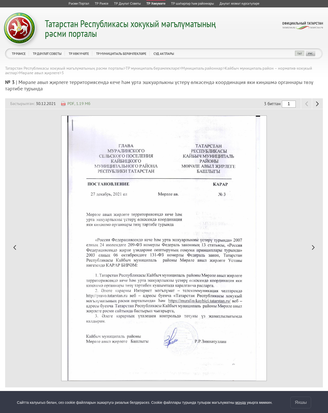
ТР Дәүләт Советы (47, 53)
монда (240, 402)
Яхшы (301, 402)
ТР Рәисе (19, 53)
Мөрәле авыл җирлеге (39, 72)
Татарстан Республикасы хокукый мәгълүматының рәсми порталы (130, 28)
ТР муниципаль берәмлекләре (121, 53)
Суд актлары (163, 53)
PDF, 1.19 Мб (78, 103)
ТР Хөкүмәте (79, 53)
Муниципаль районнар (202, 68)
